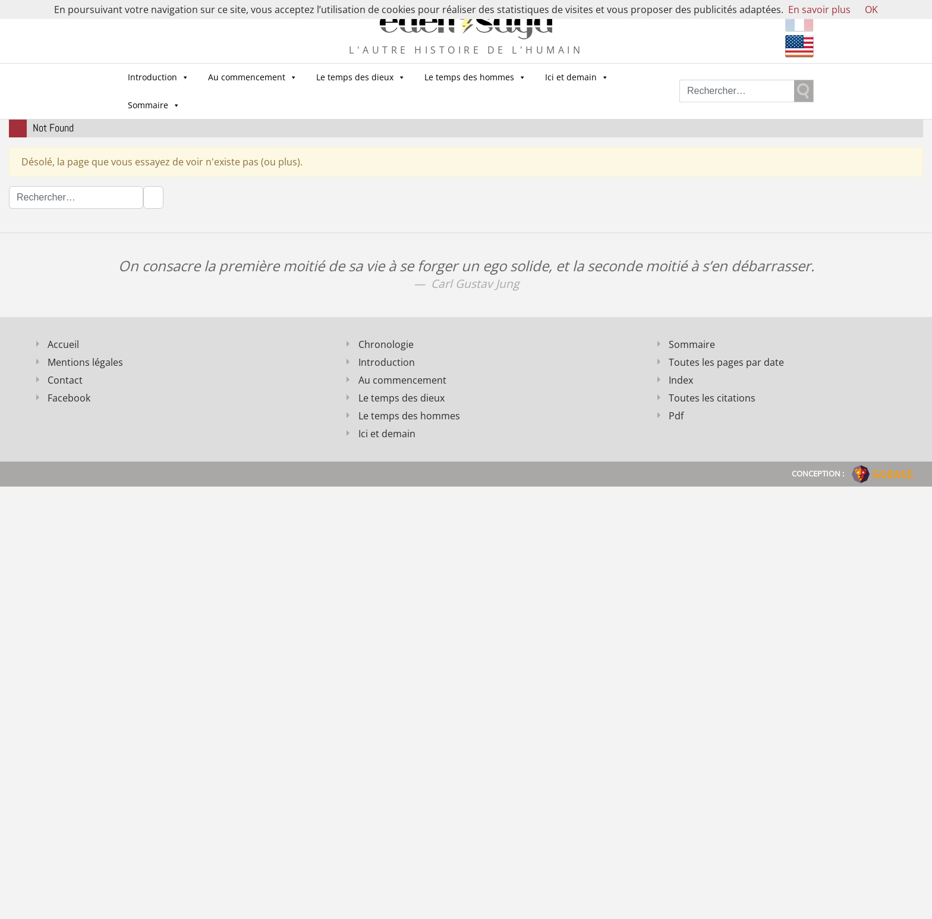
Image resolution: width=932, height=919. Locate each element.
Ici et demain (577, 77)
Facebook (69, 397)
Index (681, 380)
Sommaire (154, 105)
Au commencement (252, 77)
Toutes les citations (712, 397)
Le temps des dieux (360, 77)
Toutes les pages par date (726, 362)
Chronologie (386, 344)
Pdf (676, 415)
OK (871, 9)
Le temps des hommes (475, 77)
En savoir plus (819, 9)
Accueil (63, 344)
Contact (65, 380)
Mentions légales (85, 362)
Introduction (158, 77)
